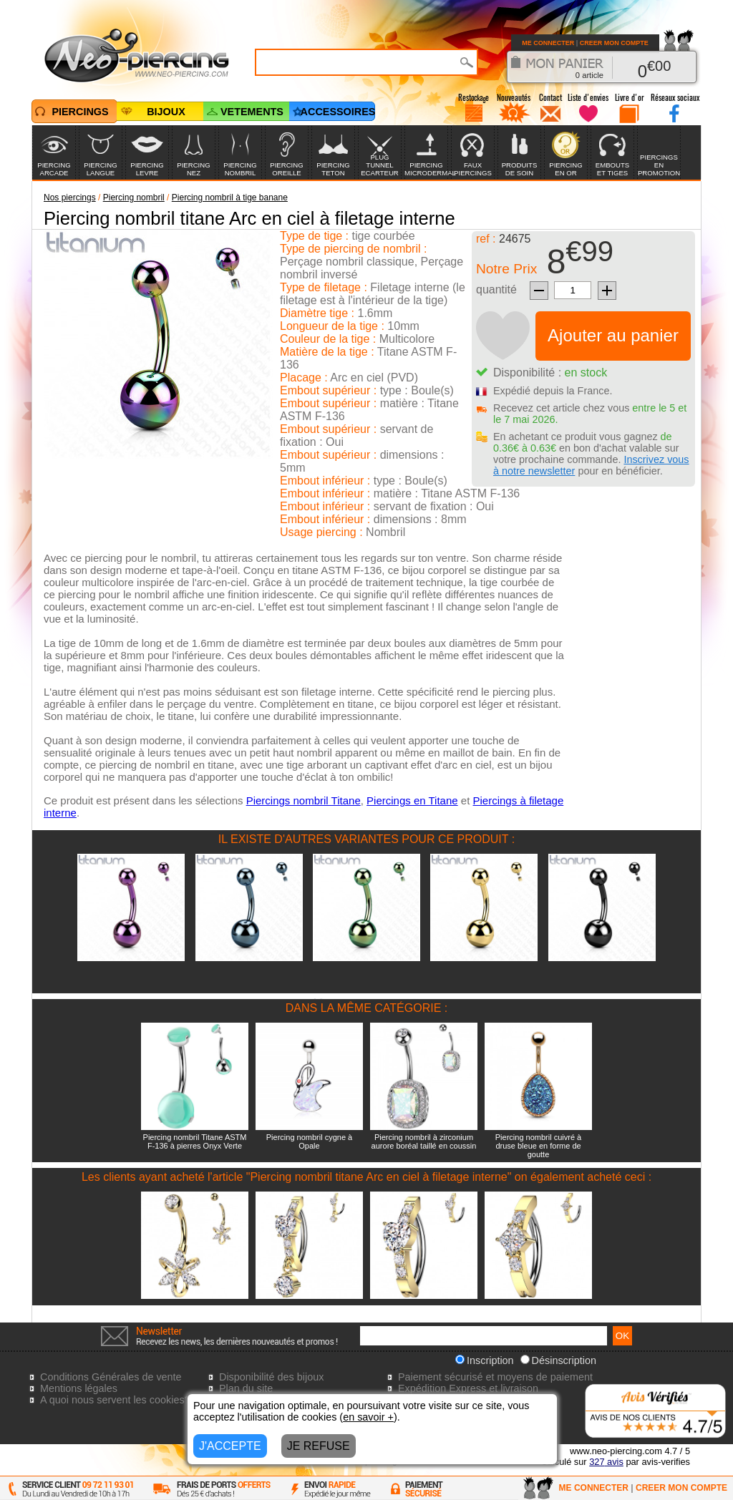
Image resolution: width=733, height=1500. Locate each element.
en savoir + (368, 1417)
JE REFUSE (318, 1446)
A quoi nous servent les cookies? (115, 1400)
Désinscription (558, 1360)
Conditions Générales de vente (111, 1377)
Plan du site (246, 1388)
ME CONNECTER (548, 43)
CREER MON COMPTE (614, 43)
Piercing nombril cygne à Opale (309, 1141)
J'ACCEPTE (230, 1446)
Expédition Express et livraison (468, 1388)
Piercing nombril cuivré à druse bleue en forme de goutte (538, 1146)
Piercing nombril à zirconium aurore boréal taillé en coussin (424, 1141)
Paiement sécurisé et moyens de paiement (495, 1377)
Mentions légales (78, 1388)
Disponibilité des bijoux (271, 1377)
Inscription (484, 1360)
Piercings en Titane (412, 800)
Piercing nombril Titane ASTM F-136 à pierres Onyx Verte (195, 1141)
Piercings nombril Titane (303, 800)
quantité (496, 289)
